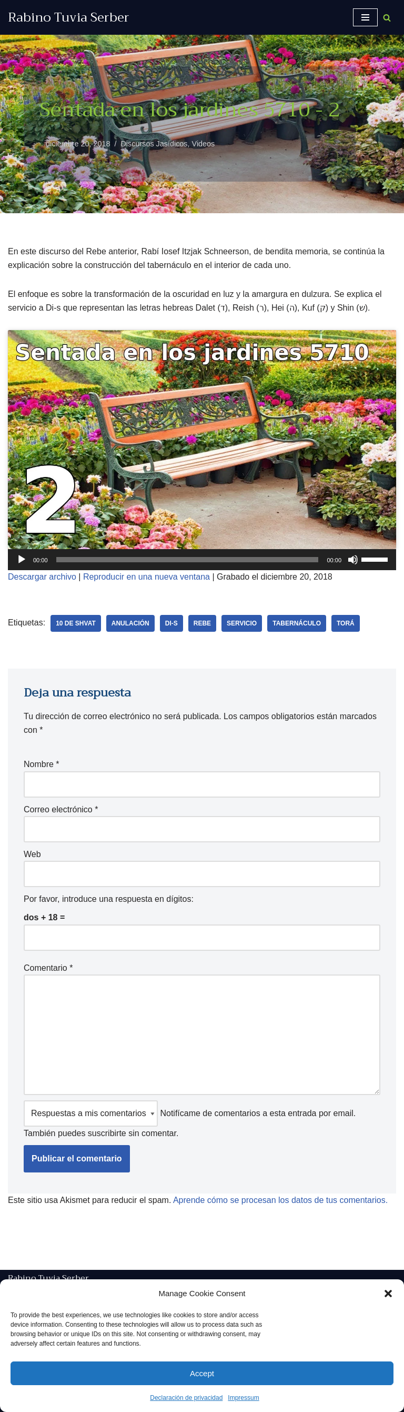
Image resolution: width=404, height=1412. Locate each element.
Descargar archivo (42, 576)
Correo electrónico (61, 809)
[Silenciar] (353, 559)
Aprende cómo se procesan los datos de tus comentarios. (280, 1200)
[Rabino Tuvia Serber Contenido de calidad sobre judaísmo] (68, 17)
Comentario (48, 967)
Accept (202, 1373)
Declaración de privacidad (186, 1397)
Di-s (171, 623)
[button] (388, 1293)
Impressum (243, 1397)
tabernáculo (296, 623)
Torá (346, 623)
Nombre (41, 764)
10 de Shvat (76, 623)
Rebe (202, 623)
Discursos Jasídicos (153, 144)
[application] (202, 559)
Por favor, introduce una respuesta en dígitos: (109, 898)
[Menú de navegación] (365, 17)
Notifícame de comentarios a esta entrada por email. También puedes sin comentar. (190, 1119)
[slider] (187, 559)
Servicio (242, 623)
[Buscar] (387, 18)
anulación (130, 623)
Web (32, 854)
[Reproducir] (21, 559)
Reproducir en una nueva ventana (146, 576)
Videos (203, 144)
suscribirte (107, 1133)
